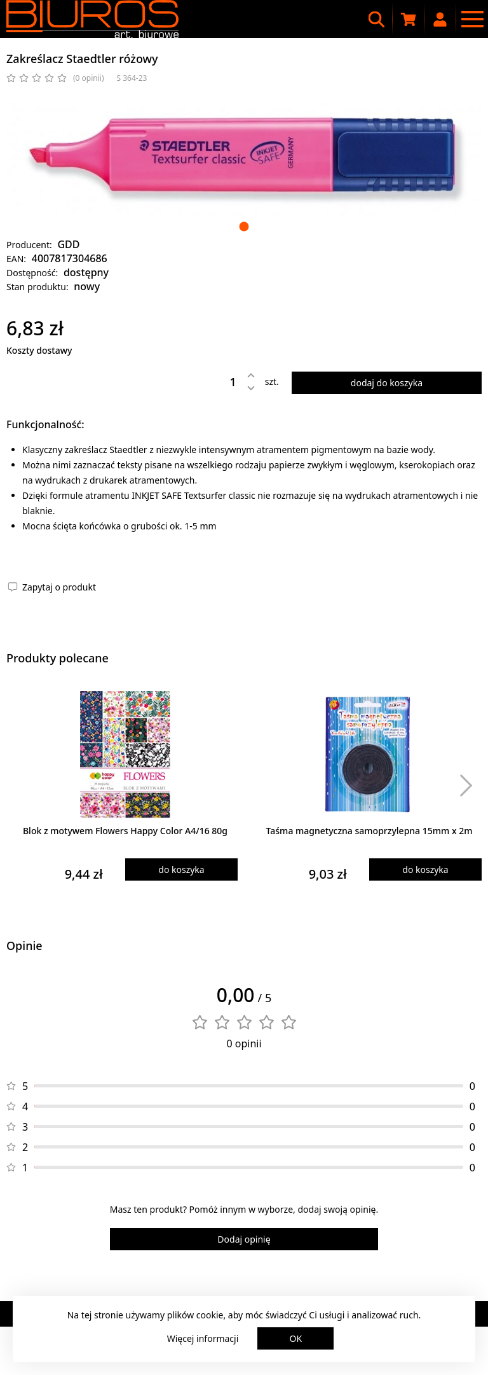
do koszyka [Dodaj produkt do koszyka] (181, 869)
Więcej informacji (203, 1338)
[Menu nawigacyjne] (472, 19)
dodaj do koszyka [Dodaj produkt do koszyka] (387, 383)
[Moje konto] (440, 19)
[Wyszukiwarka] (377, 19)
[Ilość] (224, 381)
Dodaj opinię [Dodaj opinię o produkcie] (243, 1239)
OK (296, 1338)
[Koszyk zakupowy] (408, 19)
